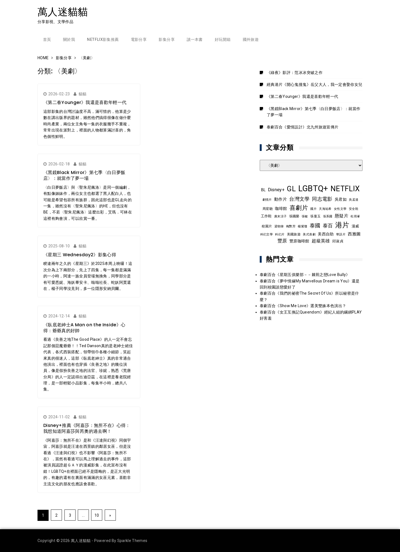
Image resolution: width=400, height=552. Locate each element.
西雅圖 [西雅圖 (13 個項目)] (354, 234)
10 (96, 515)
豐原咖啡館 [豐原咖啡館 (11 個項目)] (299, 241)
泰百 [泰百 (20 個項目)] (328, 225)
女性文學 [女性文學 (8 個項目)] (340, 209)
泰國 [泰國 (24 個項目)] (315, 226)
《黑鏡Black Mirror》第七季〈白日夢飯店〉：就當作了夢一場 (84, 175)
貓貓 (83, 94)
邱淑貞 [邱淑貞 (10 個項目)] (337, 241)
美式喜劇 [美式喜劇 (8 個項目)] (309, 234)
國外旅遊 (251, 39)
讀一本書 (194, 39)
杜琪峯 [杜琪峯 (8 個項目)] (355, 216)
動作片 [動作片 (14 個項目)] (280, 199)
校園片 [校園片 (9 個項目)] (267, 226)
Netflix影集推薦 (103, 39)
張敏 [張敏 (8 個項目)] (305, 216)
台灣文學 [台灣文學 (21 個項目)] (299, 199)
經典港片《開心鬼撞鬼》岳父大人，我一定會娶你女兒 (314, 84)
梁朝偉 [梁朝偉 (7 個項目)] (279, 226)
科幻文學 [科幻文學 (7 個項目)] (266, 234)
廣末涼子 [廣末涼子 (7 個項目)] (280, 216)
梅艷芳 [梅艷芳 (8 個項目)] (291, 226)
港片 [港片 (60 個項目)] (342, 225)
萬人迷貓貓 (63, 12)
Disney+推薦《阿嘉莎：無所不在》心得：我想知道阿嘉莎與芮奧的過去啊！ (86, 428)
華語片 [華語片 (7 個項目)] (341, 234)
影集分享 (166, 39)
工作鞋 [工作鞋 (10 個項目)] (266, 216)
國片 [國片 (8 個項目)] (313, 209)
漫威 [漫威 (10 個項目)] (355, 226)
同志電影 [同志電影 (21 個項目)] (322, 199)
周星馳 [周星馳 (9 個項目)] (267, 209)
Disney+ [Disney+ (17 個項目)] (276, 189)
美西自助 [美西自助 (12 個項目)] (326, 234)
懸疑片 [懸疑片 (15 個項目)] (341, 215)
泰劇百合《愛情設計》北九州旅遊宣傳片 (302, 127)
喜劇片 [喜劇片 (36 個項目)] (298, 207)
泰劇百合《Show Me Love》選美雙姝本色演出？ (303, 306)
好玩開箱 (223, 39)
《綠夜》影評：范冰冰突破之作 (294, 72)
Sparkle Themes (132, 540)
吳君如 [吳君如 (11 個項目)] (341, 199)
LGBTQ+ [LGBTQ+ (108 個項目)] (313, 188)
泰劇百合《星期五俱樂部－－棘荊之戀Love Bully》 (305, 274)
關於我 (69, 39)
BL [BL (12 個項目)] (263, 190)
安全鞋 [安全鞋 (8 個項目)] (353, 209)
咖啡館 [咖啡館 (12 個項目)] (281, 208)
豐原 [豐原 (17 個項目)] (282, 240)
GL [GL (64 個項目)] (291, 189)
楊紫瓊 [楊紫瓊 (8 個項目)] (302, 226)
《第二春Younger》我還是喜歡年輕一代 (84, 102)
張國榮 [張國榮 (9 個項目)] (294, 216)
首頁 (47, 39)
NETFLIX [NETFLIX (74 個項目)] (345, 188)
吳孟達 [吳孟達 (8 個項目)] (353, 200)
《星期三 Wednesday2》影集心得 (79, 255)
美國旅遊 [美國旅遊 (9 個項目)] (294, 234)
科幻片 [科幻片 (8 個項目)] (279, 234)
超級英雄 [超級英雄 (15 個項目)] (321, 240)
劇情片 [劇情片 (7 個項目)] (267, 200)
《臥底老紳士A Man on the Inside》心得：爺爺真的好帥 (84, 328)
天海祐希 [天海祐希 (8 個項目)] (325, 209)
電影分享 (139, 39)
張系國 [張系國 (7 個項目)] (327, 216)
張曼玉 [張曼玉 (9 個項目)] (315, 216)
